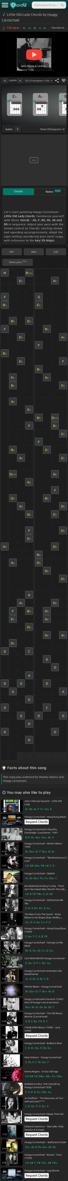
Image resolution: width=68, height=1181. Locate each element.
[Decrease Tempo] (5, 80)
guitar (9, 129)
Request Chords (37, 822)
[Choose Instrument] (17, 129)
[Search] (62, 5)
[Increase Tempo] (20, 80)
